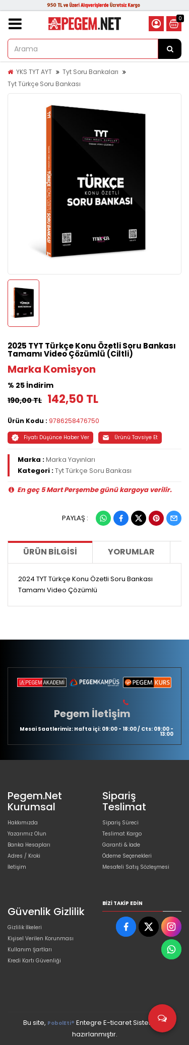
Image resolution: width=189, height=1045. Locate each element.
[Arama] (169, 49)
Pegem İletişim (92, 713)
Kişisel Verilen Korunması (41, 938)
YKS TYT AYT (34, 71)
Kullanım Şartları (30, 949)
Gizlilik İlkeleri (25, 927)
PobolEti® (61, 1023)
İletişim (17, 867)
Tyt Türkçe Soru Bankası (44, 84)
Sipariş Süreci (120, 822)
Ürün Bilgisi (50, 552)
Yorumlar (131, 552)
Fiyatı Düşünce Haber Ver (50, 437)
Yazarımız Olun (27, 834)
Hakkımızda (23, 822)
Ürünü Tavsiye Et (130, 437)
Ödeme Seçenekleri (127, 856)
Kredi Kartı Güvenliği (34, 960)
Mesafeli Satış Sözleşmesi (135, 867)
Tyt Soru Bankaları (90, 71)
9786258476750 (74, 420)
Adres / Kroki (24, 856)
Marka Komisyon (52, 369)
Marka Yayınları (70, 459)
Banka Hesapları (29, 845)
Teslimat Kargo (122, 834)
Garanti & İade (121, 845)
